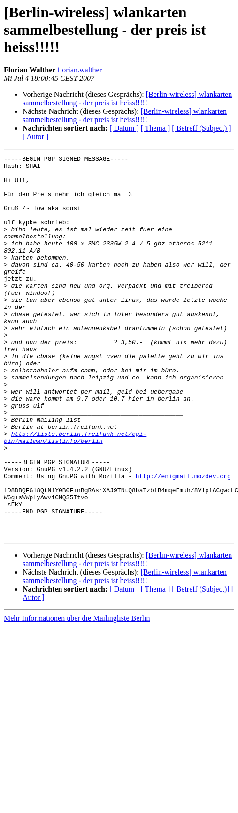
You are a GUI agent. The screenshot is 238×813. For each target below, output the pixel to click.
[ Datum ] (123, 128)
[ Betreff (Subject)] (200, 665)
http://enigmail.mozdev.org (183, 541)
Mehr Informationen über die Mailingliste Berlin (77, 694)
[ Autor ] (35, 137)
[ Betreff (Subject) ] (201, 128)
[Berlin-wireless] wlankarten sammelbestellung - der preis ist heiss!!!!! (127, 98)
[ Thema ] (155, 128)
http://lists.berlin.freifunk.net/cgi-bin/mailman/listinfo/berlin (75, 494)
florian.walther (79, 70)
